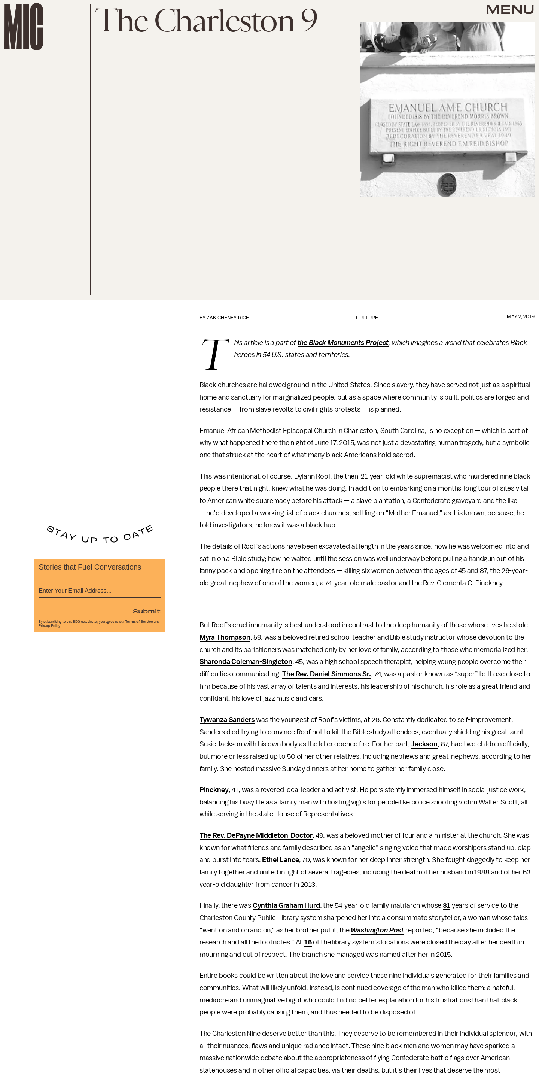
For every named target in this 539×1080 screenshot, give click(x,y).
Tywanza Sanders (227, 719)
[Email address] (100, 590)
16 (308, 942)
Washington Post (377, 930)
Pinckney (214, 790)
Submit (147, 611)
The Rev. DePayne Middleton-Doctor (256, 835)
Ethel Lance (280, 860)
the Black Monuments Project (343, 342)
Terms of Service (139, 622)
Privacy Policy (49, 626)
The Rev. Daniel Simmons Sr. (326, 674)
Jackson (424, 744)
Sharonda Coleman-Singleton (246, 661)
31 (446, 905)
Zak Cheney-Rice (228, 318)
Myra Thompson (225, 637)
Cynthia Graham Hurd (286, 905)
